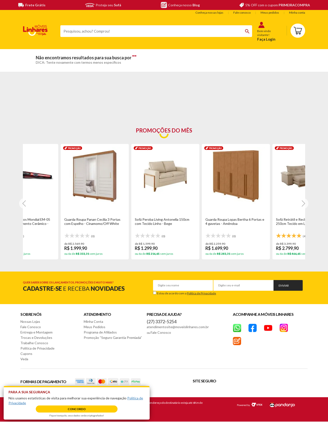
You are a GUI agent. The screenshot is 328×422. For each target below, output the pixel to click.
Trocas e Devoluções (36, 337)
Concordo (77, 409)
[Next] (24, 203)
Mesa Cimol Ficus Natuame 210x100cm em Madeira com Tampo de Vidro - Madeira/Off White (269, 223)
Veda (24, 359)
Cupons (26, 354)
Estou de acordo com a (186, 293)
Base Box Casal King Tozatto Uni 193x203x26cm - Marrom (194, 221)
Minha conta (297, 12)
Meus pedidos (270, 12)
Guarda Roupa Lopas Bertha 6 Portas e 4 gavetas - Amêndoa (57, 221)
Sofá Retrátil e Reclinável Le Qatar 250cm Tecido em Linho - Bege (124, 221)
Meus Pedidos (94, 327)
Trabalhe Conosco (34, 343)
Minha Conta (93, 321)
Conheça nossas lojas (209, 12)
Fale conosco (242, 12)
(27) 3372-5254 (161, 321)
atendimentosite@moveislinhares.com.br (178, 327)
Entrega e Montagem (36, 332)
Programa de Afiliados (100, 332)
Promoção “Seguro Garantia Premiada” (113, 337)
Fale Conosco (30, 327)
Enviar (284, 285)
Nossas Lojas (30, 321)
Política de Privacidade (201, 293)
